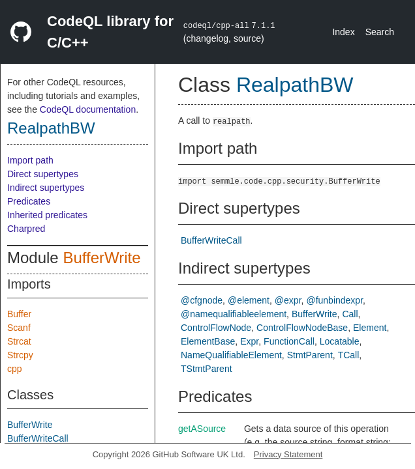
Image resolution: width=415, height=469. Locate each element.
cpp (14, 368)
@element (248, 300)
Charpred (26, 228)
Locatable (340, 341)
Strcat (19, 341)
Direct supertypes (42, 174)
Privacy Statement (288, 454)
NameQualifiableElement (231, 355)
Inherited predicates (47, 215)
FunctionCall (289, 341)
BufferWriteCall (38, 438)
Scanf (19, 327)
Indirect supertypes (45, 187)
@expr (288, 300)
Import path (30, 160)
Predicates (28, 201)
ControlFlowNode (216, 327)
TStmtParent (206, 368)
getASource (202, 428)
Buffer (19, 314)
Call (350, 314)
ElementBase (208, 341)
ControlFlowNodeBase (302, 327)
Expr (249, 341)
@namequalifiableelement (233, 314)
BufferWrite (101, 257)
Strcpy (20, 355)
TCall (349, 355)
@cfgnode (202, 300)
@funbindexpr (334, 300)
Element (369, 327)
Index (343, 32)
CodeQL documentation (88, 109)
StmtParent (310, 355)
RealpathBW (51, 128)
